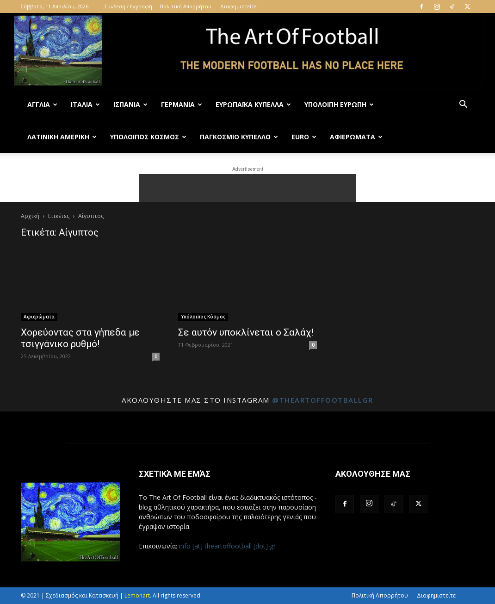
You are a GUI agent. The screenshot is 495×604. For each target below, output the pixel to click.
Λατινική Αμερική (62, 136)
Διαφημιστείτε (238, 6)
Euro (303, 136)
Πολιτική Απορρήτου (185, 6)
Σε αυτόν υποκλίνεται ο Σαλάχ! (246, 332)
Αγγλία (42, 104)
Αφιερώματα (356, 136)
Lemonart (137, 595)
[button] (463, 105)
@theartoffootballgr (322, 400)
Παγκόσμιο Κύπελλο (239, 136)
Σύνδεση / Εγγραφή (128, 6)
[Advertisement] (247, 188)
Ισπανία (130, 104)
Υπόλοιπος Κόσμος (148, 136)
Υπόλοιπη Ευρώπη (339, 104)
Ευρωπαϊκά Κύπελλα (253, 104)
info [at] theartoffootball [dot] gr (227, 546)
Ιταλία (85, 104)
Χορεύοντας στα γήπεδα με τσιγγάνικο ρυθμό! (80, 338)
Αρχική (30, 216)
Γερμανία (181, 104)
